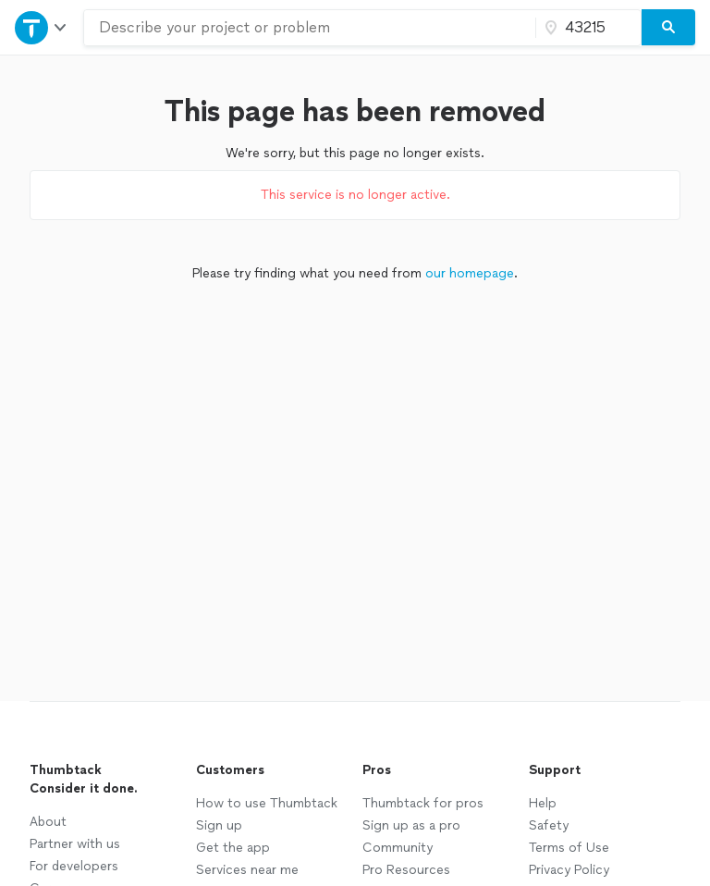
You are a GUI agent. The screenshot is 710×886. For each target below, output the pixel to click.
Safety (549, 825)
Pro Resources (406, 870)
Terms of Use (569, 847)
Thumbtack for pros (423, 803)
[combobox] (309, 27)
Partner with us (75, 844)
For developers (74, 866)
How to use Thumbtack (266, 803)
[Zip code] (586, 27)
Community (397, 847)
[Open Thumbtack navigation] (41, 27)
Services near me (247, 870)
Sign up (219, 825)
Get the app (233, 847)
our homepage (469, 273)
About (48, 822)
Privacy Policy (569, 870)
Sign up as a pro (411, 825)
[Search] (668, 27)
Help (543, 803)
